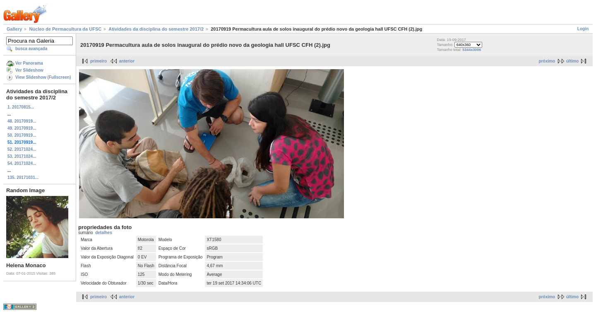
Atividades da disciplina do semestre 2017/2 (156, 29)
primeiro (98, 61)
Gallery (14, 29)
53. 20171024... (21, 156)
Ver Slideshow (29, 70)
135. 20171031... (22, 177)
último (572, 61)
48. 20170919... (21, 121)
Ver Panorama (29, 63)
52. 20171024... (21, 149)
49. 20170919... (21, 128)
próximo (547, 61)
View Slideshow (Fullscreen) (43, 77)
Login (583, 29)
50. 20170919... (21, 135)
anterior (127, 61)
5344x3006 (471, 50)
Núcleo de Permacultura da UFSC (65, 29)
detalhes (103, 232)
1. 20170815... (20, 107)
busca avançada (31, 48)
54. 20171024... (21, 163)
